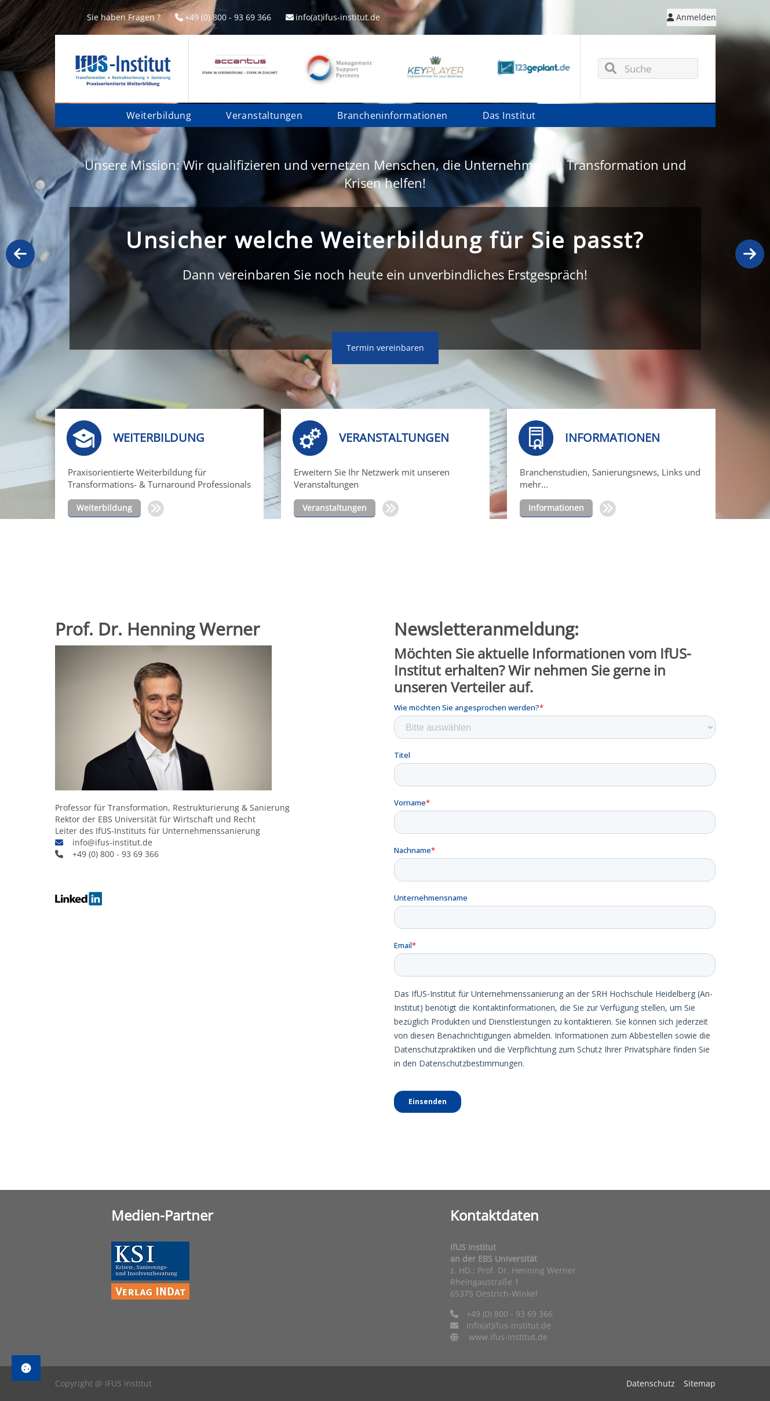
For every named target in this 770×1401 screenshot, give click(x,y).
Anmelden (691, 17)
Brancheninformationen (392, 115)
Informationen (556, 507)
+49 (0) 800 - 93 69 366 (223, 17)
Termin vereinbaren (385, 347)
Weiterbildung (158, 115)
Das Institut (509, 115)
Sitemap (700, 1383)
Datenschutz (650, 1383)
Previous (20, 253)
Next (749, 253)
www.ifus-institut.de (508, 1336)
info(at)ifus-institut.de (333, 17)
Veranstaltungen (264, 115)
